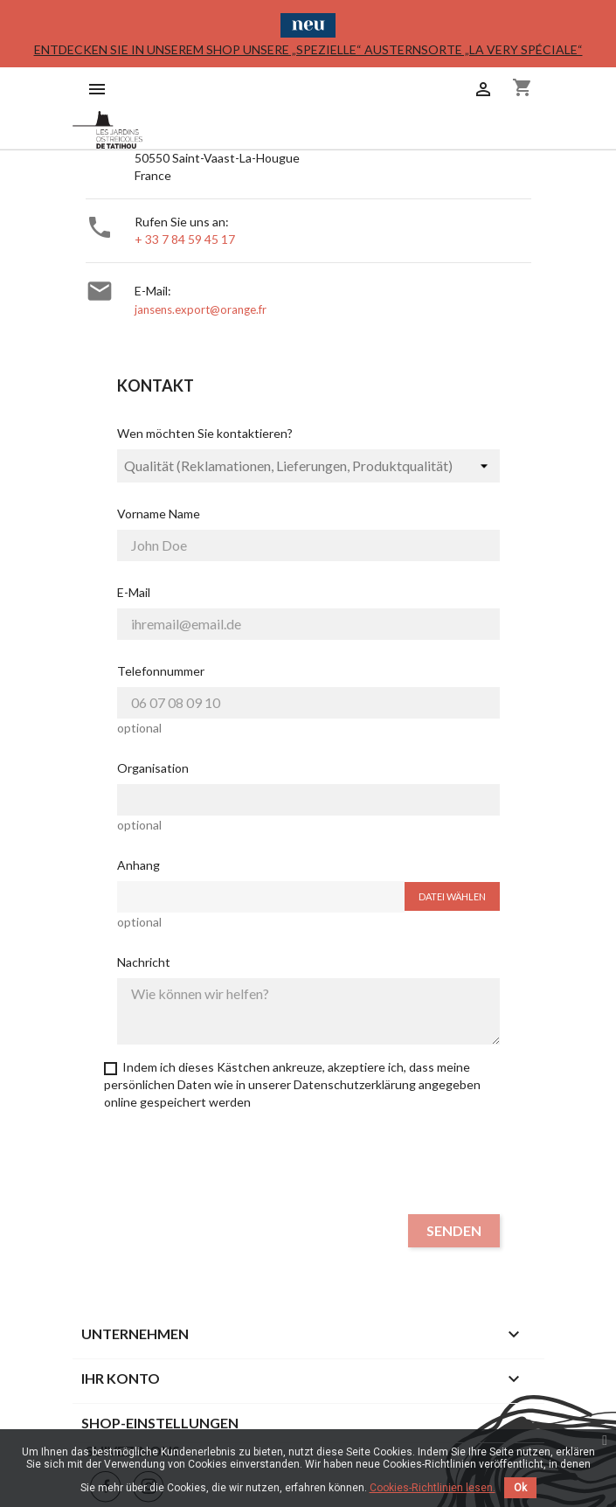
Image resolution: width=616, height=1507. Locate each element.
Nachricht (143, 962)
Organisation (153, 767)
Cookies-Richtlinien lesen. (432, 1488)
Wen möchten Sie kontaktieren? (205, 433)
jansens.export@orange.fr (200, 309)
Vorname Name (158, 513)
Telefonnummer (160, 670)
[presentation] (308, 1166)
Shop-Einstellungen (160, 1422)
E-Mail (133, 592)
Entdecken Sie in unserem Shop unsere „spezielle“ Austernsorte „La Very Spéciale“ (308, 49)
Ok (520, 1488)
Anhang (138, 865)
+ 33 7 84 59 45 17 (185, 239)
